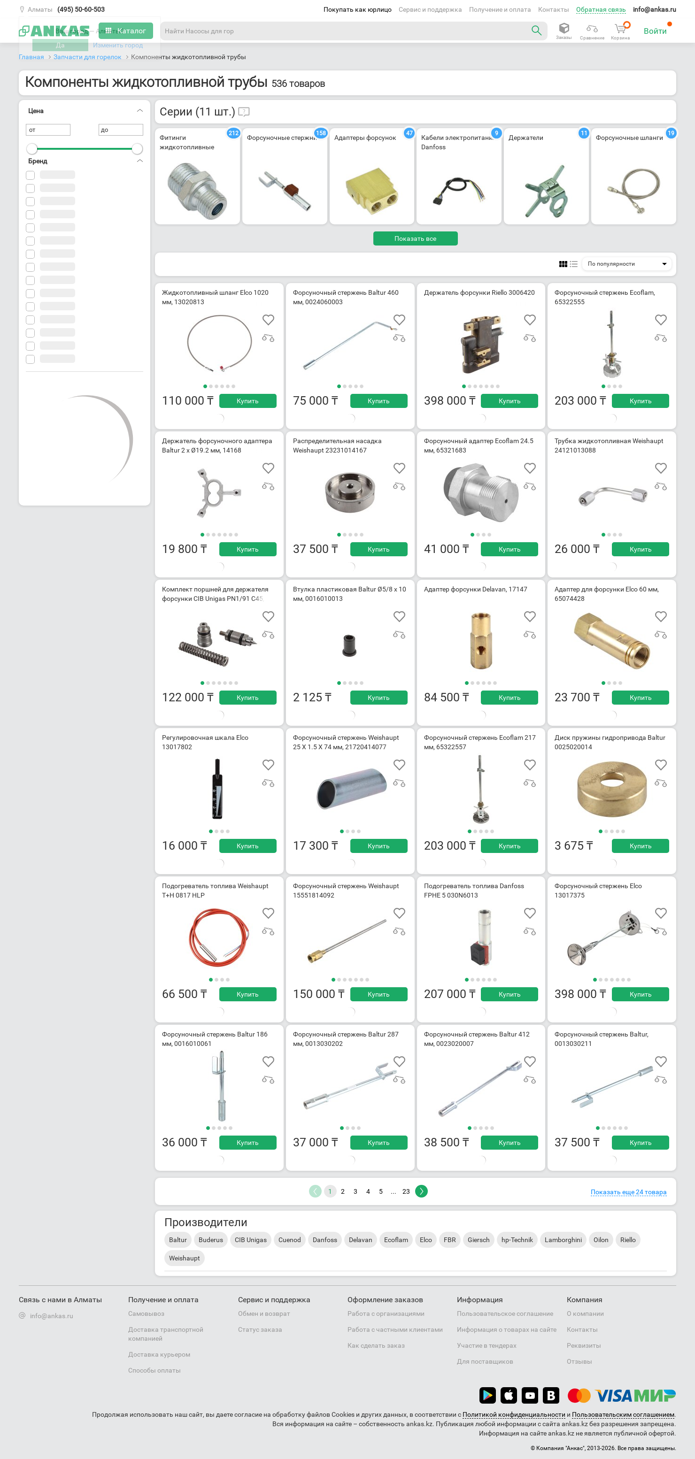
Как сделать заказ (376, 1345)
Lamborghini (563, 1240)
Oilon (601, 1240)
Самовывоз (146, 1313)
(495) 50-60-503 (81, 9)
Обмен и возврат (264, 1313)
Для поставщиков (485, 1361)
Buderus (211, 1240)
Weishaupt (184, 1258)
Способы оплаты (154, 1370)
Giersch (479, 1240)
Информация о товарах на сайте (506, 1329)
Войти (658, 28)
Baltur (178, 1240)
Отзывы (579, 1361)
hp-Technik (517, 1240)
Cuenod (289, 1240)
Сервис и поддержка (430, 9)
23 (406, 1191)
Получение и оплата (500, 9)
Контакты (553, 9)
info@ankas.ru (654, 9)
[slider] (32, 149)
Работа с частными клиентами (395, 1329)
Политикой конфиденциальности (514, 1414)
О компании (585, 1313)
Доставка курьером (159, 1354)
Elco (426, 1240)
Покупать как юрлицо (358, 9)
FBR (450, 1240)
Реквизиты (584, 1345)
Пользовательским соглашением (623, 1414)
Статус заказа (260, 1329)
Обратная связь (601, 9)
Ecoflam (396, 1240)
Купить (248, 401)
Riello (628, 1240)
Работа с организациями (386, 1313)
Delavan (360, 1240)
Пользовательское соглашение (505, 1313)
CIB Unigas (251, 1240)
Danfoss (325, 1240)
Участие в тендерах (487, 1345)
